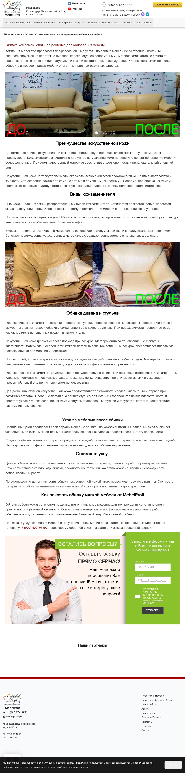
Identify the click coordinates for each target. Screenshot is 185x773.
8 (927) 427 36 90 (120, 5)
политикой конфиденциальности (69, 767)
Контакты (127, 22)
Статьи (148, 22)
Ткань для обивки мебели (39, 22)
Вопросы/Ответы (110, 22)
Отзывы (138, 22)
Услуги (78, 22)
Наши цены (94, 22)
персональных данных (153, 602)
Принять (173, 764)
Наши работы (66, 22)
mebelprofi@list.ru (16, 716)
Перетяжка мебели (14, 22)
